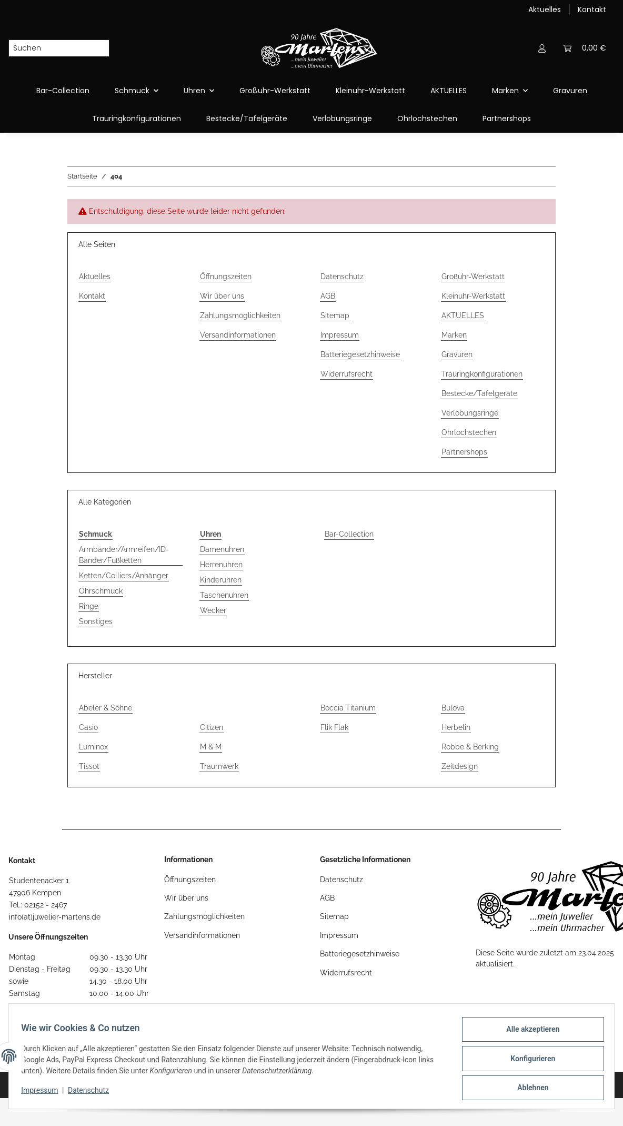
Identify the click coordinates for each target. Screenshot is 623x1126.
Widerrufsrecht (346, 374)
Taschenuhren (224, 595)
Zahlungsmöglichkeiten (240, 315)
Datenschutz (342, 276)
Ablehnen (528, 1088)
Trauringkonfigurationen (136, 118)
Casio (88, 727)
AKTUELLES (448, 90)
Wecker (213, 610)
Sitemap (334, 315)
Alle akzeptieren (528, 1034)
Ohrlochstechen (427, 118)
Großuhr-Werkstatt (274, 90)
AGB (327, 296)
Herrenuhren (221, 564)
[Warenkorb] (585, 48)
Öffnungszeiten (226, 276)
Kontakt (592, 9)
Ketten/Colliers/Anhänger (123, 575)
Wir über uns (222, 296)
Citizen (211, 727)
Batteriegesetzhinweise (360, 354)
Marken (454, 335)
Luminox (93, 747)
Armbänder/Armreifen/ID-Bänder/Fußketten (124, 555)
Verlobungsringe (342, 118)
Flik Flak (334, 727)
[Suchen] (50, 48)
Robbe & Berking (470, 747)
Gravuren (570, 90)
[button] (542, 48)
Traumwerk (219, 766)
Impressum (339, 335)
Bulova (453, 708)
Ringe (88, 606)
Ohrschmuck (101, 591)
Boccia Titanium (348, 708)
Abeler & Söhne (105, 708)
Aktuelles (544, 9)
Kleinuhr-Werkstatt (370, 90)
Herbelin (455, 727)
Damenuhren (222, 549)
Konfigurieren (528, 1061)
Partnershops (507, 118)
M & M (211, 747)
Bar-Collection (349, 534)
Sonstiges (96, 621)
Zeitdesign (459, 766)
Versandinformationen (238, 335)
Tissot (89, 766)
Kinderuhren (221, 580)
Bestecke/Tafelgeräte (246, 118)
